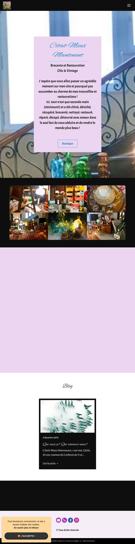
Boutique (67, 143)
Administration (89, 541)
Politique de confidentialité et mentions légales (59, 541)
